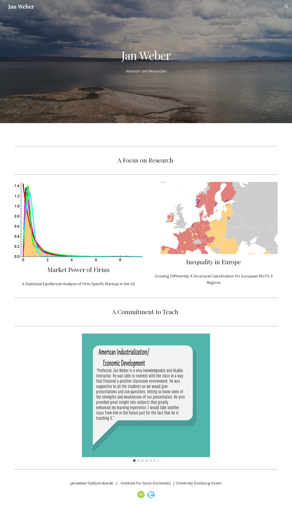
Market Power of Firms (78, 269)
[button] (286, 6)
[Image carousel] (146, 398)
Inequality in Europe (213, 262)
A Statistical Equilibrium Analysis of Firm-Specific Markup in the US (78, 283)
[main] (146, 55)
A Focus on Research (145, 160)
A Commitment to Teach (145, 312)
